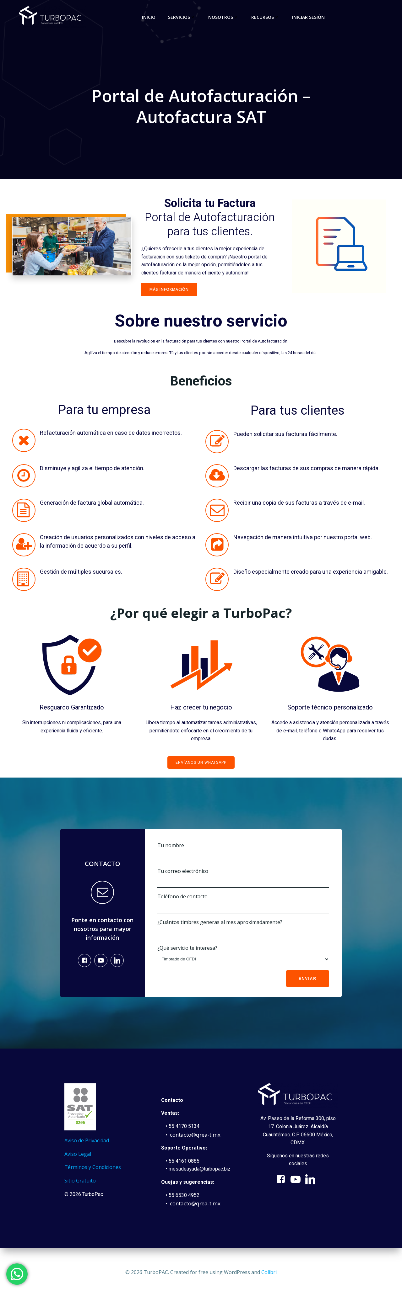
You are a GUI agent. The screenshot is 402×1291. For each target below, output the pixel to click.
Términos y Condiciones (93, 1170)
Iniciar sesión (308, 17)
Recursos (265, 17)
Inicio (148, 17)
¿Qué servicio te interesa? (243, 954)
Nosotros (223, 17)
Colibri (269, 1272)
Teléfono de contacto (243, 903)
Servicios (182, 17)
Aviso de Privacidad (87, 1143)
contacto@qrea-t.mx (196, 1137)
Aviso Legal (78, 1157)
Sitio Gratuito (81, 1183)
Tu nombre (243, 852)
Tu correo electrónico (243, 878)
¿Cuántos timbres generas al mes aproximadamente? (243, 929)
